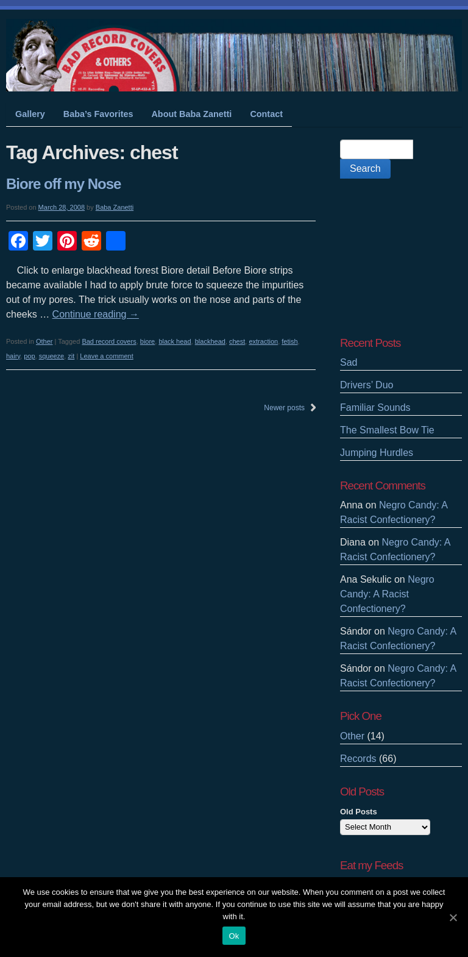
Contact (266, 114)
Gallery (30, 114)
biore (147, 341)
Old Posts (358, 811)
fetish (289, 341)
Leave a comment (106, 356)
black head (174, 341)
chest (237, 341)
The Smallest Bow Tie (387, 430)
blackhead (210, 341)
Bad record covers (109, 341)
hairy (13, 356)
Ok (234, 936)
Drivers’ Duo (366, 385)
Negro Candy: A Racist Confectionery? (387, 594)
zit (71, 356)
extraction (263, 341)
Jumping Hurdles (376, 452)
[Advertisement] (401, 257)
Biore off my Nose (63, 184)
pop (29, 356)
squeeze (52, 356)
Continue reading (95, 314)
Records (358, 758)
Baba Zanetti (114, 207)
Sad (348, 362)
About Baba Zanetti (191, 114)
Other (44, 341)
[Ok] (453, 917)
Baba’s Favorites (98, 114)
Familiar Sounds (375, 407)
